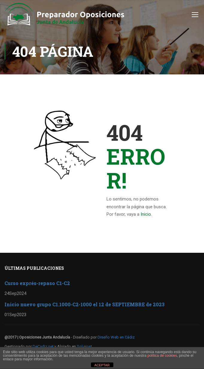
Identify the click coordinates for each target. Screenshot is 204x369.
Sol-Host (84, 346)
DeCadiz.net (43, 346)
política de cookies (162, 355)
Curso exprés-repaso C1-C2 (37, 283)
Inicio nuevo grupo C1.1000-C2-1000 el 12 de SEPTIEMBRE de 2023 (84, 304)
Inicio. (146, 214)
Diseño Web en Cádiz (116, 337)
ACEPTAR (101, 365)
